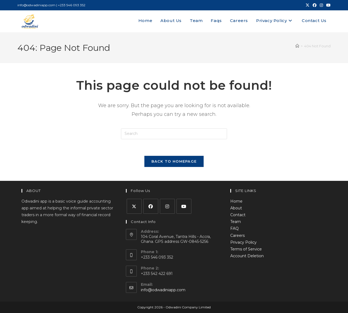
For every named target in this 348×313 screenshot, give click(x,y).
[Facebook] (150, 206)
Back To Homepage (174, 161)
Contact (238, 214)
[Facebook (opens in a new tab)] (314, 5)
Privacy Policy (243, 242)
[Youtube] (183, 206)
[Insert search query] (174, 133)
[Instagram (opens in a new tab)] (321, 5)
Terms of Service (246, 249)
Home (236, 201)
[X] (134, 206)
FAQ (234, 228)
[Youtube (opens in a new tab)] (328, 5)
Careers (237, 235)
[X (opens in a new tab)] (307, 5)
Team (235, 221)
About (236, 208)
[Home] (297, 46)
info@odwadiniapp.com (163, 289)
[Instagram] (167, 206)
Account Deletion (247, 255)
